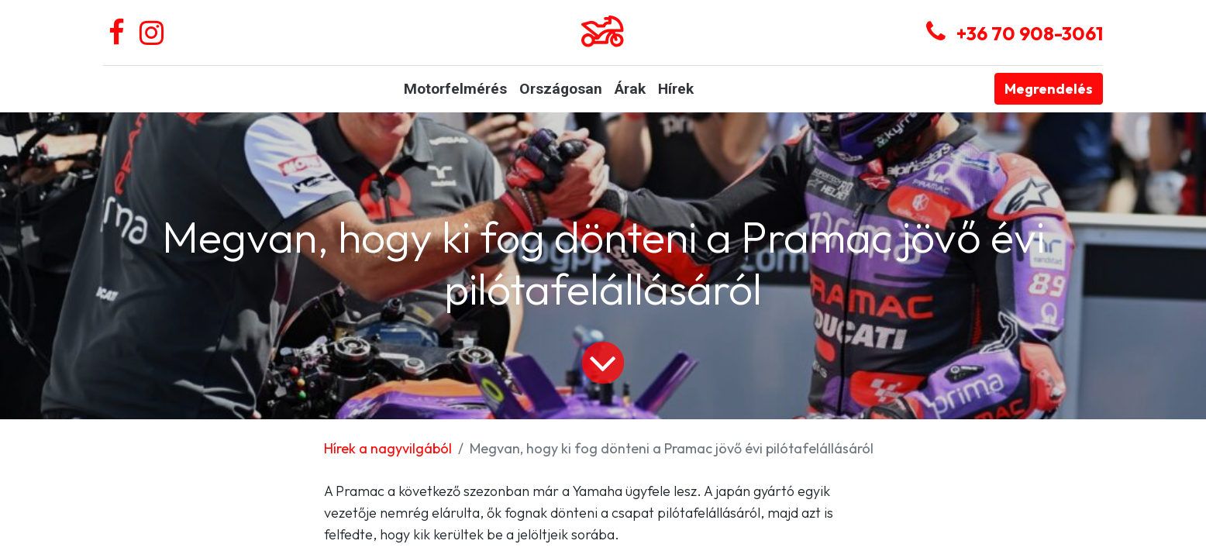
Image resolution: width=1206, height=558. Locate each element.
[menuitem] (455, 89)
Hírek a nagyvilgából (388, 448)
